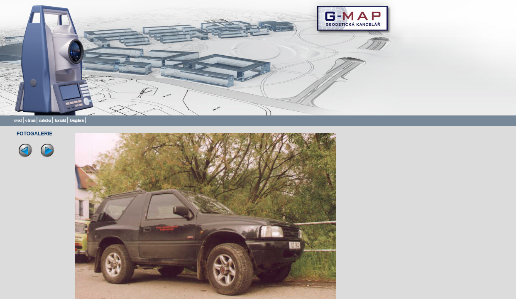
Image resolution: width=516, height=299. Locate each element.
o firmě (30, 120)
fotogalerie (77, 120)
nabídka (45, 120)
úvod (17, 120)
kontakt (60, 120)
